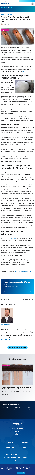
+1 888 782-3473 (17, 434)
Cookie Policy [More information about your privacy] (8, 469)
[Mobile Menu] (32, 3)
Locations (25, 445)
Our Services (10, 440)
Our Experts (10, 442)
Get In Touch (18, 290)
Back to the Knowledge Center (17, 347)
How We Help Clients (10, 445)
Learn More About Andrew (5, 339)
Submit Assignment (27, 0)
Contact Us (17, 412)
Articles (10, 7)
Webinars (25, 440)
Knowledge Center (4, 7)
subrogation (24, 71)
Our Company (25, 442)
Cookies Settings (12, 472)
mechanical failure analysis (11, 238)
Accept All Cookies (21, 472)
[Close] (33, 466)
